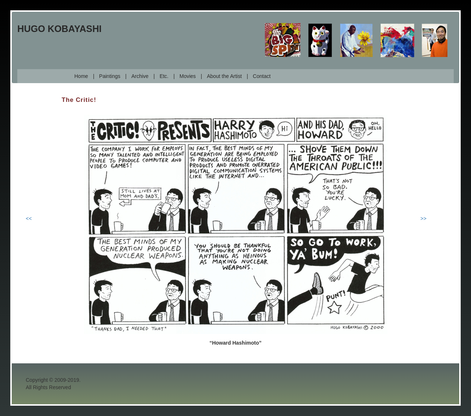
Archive (140, 76)
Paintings (109, 76)
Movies (188, 76)
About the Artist (224, 76)
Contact (261, 76)
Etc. (164, 76)
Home (81, 76)
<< (29, 218)
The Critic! (79, 99)
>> (423, 218)
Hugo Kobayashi (59, 29)
